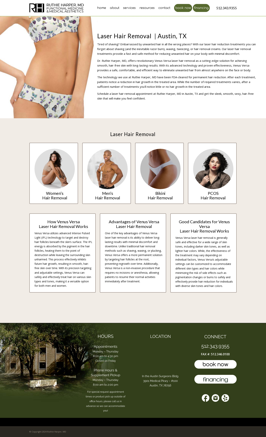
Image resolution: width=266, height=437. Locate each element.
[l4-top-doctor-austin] (57, 8)
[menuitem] (99, 8)
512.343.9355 (215, 346)
